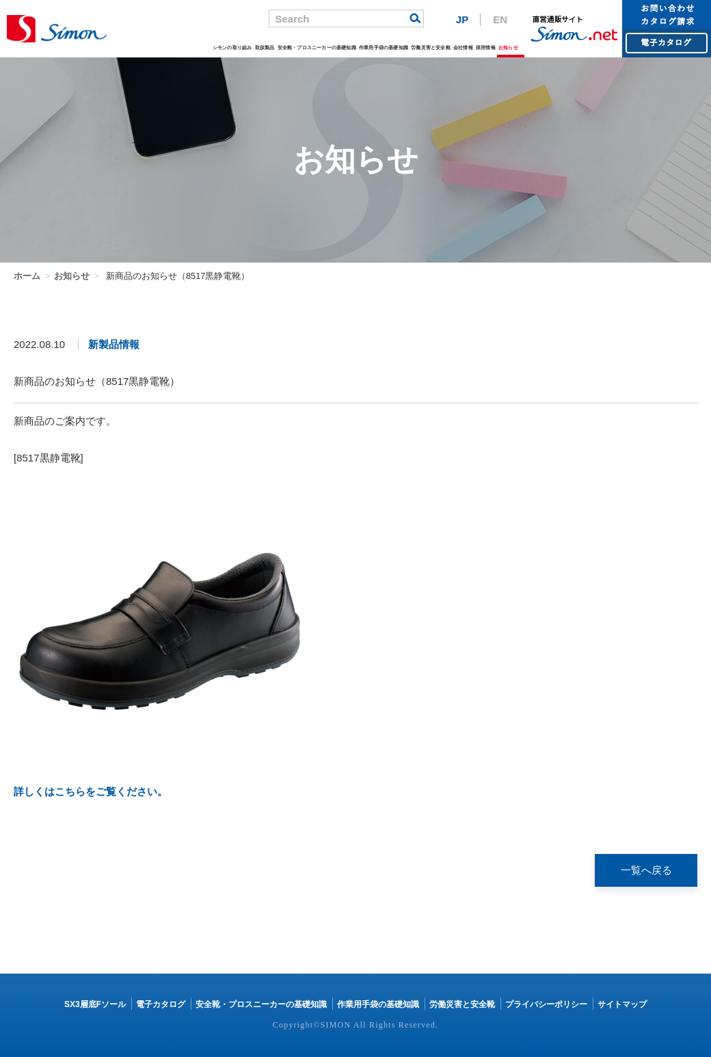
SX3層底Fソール (95, 1004)
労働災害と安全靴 (431, 47)
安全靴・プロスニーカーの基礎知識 (317, 47)
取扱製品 (265, 47)
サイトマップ (622, 1004)
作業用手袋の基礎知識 (383, 47)
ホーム (27, 276)
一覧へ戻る (646, 870)
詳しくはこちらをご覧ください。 (90, 791)
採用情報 (486, 47)
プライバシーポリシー (546, 1004)
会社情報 (463, 47)
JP (462, 19)
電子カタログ (160, 1004)
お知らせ (508, 47)
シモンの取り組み (232, 47)
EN (500, 19)
